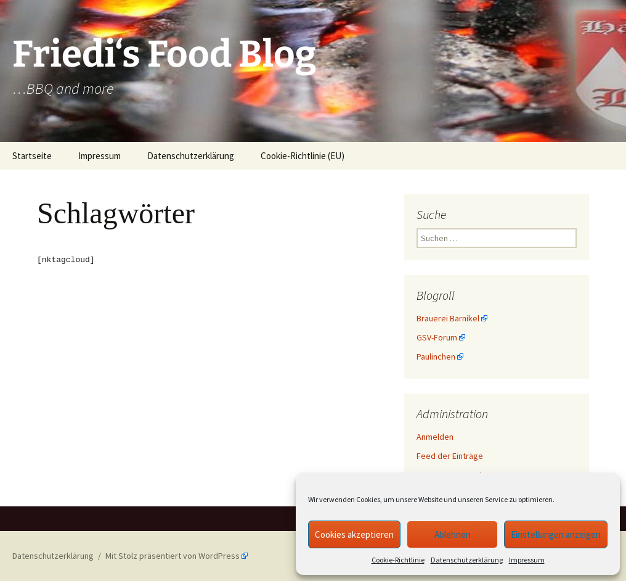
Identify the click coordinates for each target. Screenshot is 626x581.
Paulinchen (436, 356)
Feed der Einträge (450, 455)
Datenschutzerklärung (467, 559)
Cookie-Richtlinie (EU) (302, 156)
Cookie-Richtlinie (398, 559)
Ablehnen (452, 534)
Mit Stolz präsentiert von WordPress (172, 555)
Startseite (32, 156)
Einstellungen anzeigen (556, 534)
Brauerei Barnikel (448, 318)
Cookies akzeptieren (354, 534)
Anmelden (435, 436)
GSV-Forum (437, 337)
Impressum (527, 559)
